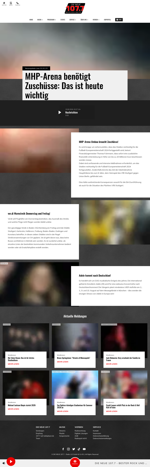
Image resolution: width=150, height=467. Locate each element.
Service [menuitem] (72, 19)
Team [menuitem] (38, 438)
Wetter (4, 4)
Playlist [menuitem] (61, 433)
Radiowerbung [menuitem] (80, 431)
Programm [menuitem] (51, 19)
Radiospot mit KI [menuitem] (81, 438)
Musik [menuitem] (40, 19)
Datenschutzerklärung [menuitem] (101, 436)
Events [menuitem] (63, 19)
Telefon (17, 4)
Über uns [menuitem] (84, 19)
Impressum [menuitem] (97, 433)
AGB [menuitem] (76, 436)
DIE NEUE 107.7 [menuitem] (43, 427)
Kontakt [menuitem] (96, 431)
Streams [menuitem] (62, 431)
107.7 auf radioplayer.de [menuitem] (45, 436)
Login (118, 19)
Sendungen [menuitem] (40, 431)
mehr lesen (13, 364)
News (10, 4)
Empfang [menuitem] (39, 433)
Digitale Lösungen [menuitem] (81, 433)
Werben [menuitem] (96, 19)
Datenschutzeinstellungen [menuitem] (102, 438)
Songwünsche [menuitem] (64, 436)
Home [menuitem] (31, 19)
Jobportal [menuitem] (107, 19)
